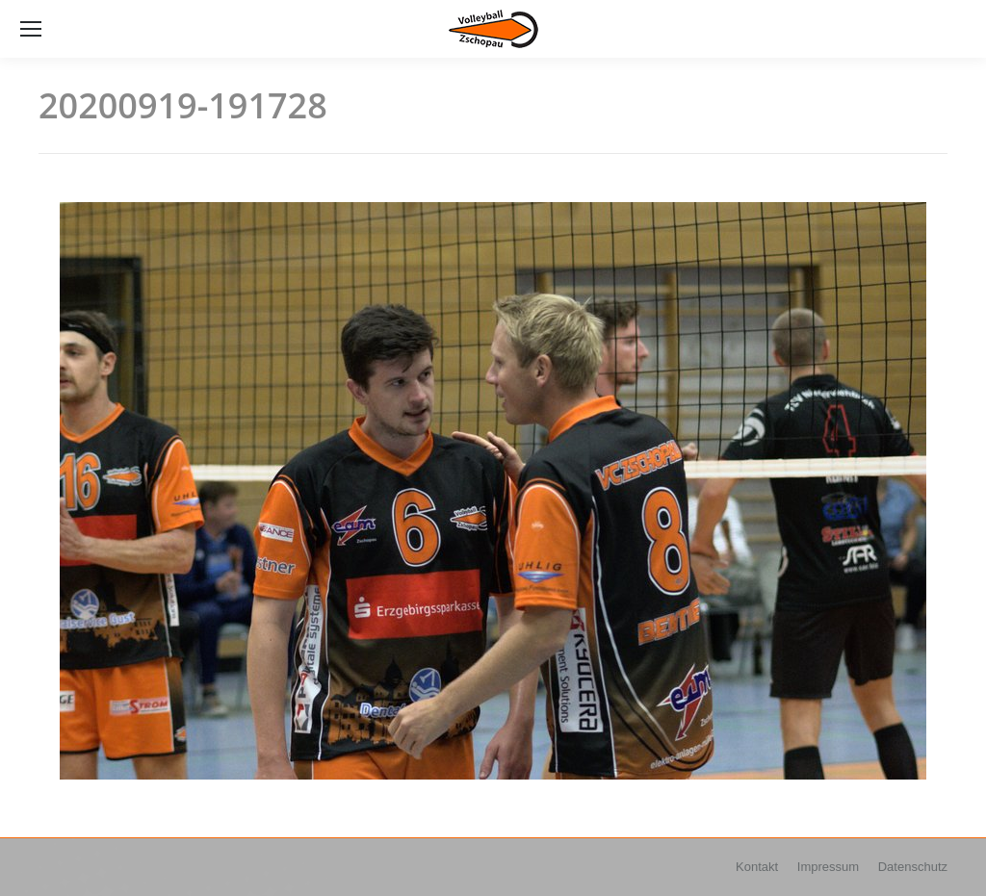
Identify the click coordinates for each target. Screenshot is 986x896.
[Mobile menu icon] (30, 28)
